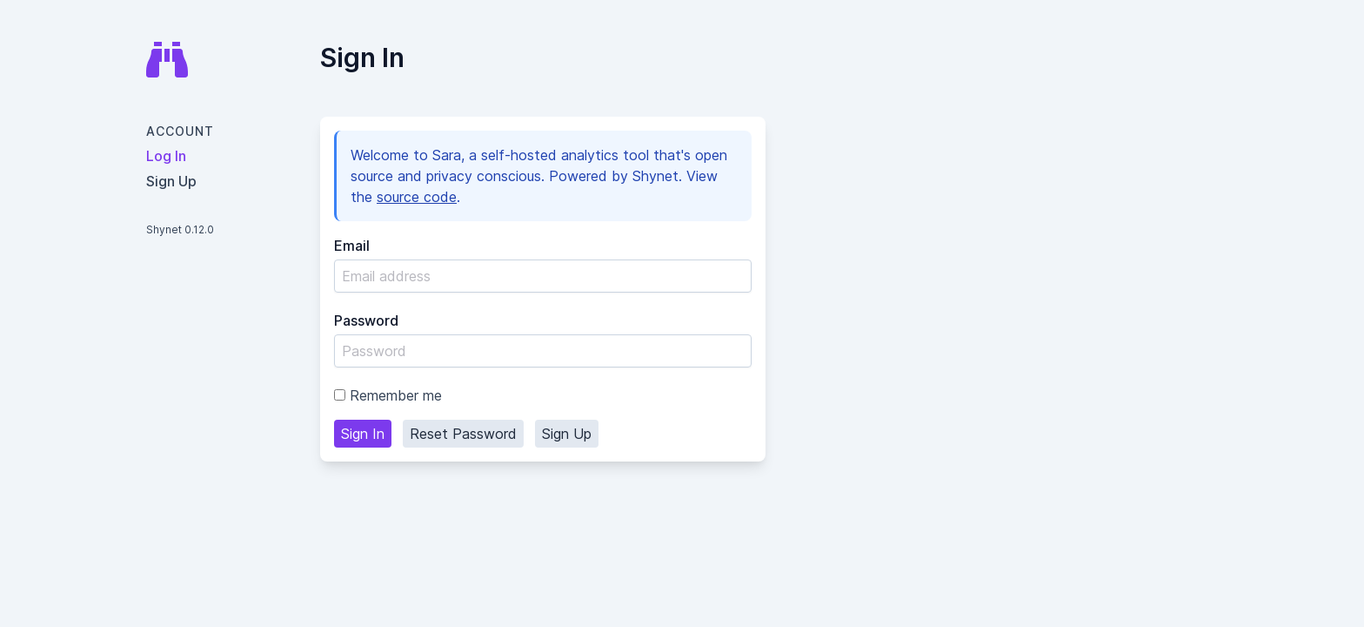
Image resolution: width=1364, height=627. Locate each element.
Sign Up (567, 433)
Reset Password (463, 433)
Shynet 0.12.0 (180, 229)
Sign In (362, 433)
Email (352, 245)
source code (417, 197)
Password (366, 320)
